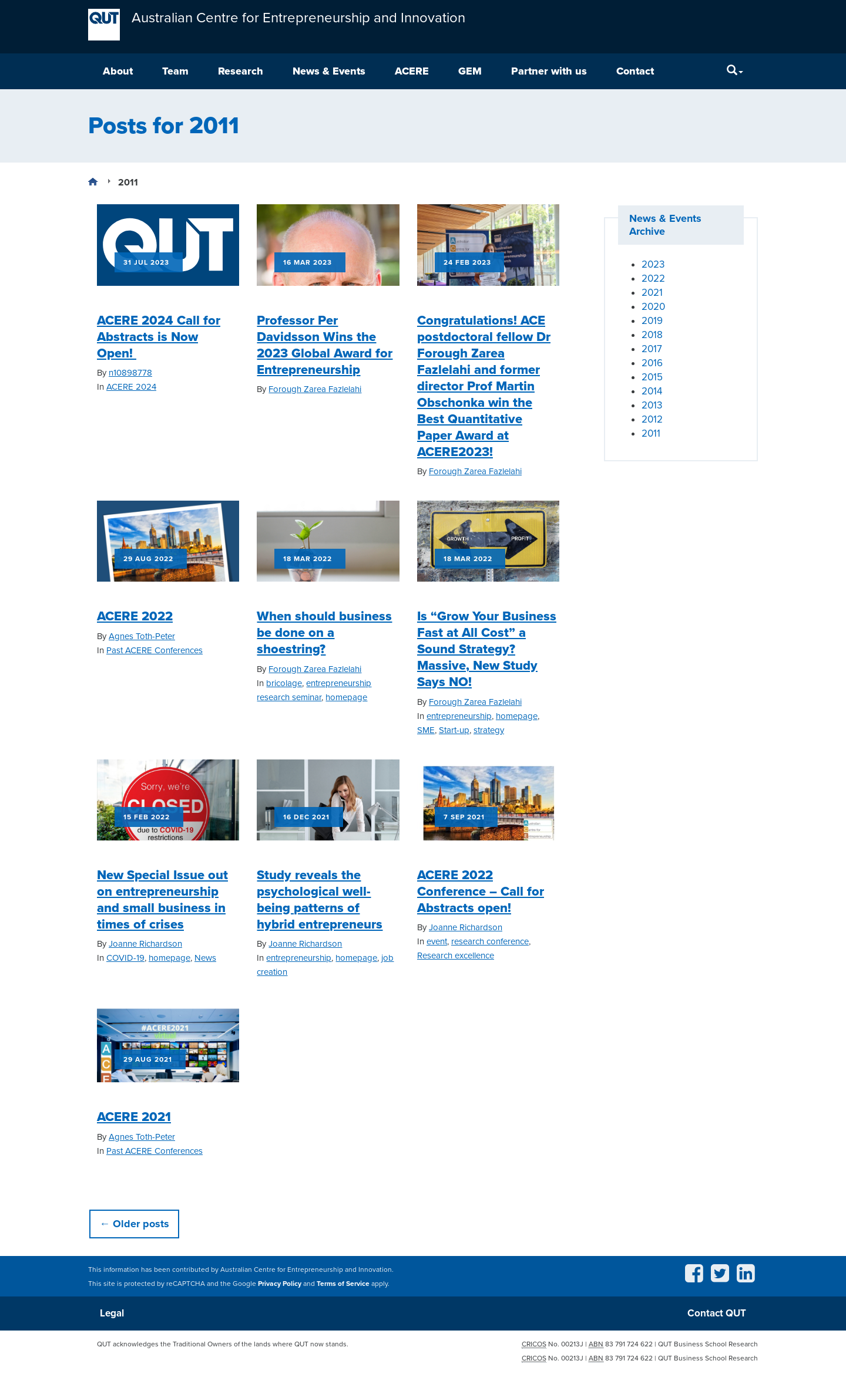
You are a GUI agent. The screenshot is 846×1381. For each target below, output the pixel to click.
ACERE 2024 (131, 387)
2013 (652, 406)
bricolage (284, 683)
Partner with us (549, 71)
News (205, 958)
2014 (652, 392)
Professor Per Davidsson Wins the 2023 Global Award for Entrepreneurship (324, 345)
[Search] (735, 72)
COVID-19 (125, 958)
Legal (114, 1315)
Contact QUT (715, 1315)
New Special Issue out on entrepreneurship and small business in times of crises (162, 900)
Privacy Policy (279, 1284)
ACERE (412, 71)
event (437, 942)
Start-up (454, 730)
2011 (651, 434)
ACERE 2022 (135, 616)
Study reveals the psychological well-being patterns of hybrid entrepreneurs (319, 900)
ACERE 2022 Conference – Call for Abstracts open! (480, 892)
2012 (652, 420)
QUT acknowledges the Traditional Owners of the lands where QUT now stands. (222, 1347)
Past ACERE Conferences (154, 651)
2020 (653, 307)
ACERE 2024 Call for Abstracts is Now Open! (158, 337)
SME (426, 730)
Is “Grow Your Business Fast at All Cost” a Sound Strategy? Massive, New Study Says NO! (486, 649)
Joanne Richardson (145, 944)
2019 (652, 321)
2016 (652, 363)
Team (175, 71)
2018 (652, 335)
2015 (652, 378)
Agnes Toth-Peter (142, 637)
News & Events (329, 71)
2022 (653, 279)
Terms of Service (343, 1284)
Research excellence (455, 956)
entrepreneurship (459, 716)
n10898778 (130, 373)
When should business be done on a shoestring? (324, 633)
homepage (346, 698)
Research (240, 71)
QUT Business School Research (708, 1347)
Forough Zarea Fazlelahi (314, 389)
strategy (489, 730)
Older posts (134, 1224)
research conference (490, 942)
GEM (470, 71)
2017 (652, 349)
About (118, 71)
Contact (635, 71)
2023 (653, 265)
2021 (652, 293)
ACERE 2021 (134, 1117)
